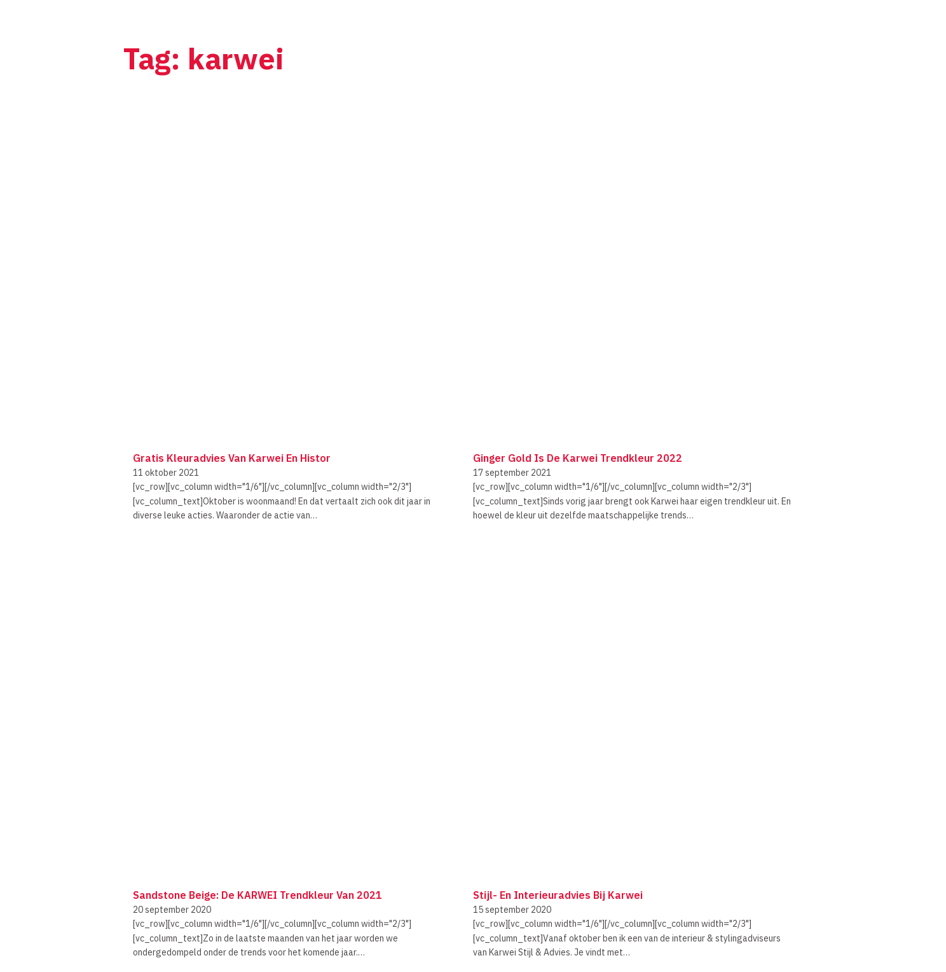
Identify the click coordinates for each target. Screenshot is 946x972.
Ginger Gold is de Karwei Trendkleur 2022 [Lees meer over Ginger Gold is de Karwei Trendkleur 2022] (577, 458)
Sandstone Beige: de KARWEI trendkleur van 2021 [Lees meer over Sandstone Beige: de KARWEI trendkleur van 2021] (257, 895)
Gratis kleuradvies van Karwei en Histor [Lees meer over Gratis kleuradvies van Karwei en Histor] (232, 458)
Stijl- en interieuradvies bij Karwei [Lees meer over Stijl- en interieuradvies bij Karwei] (558, 895)
